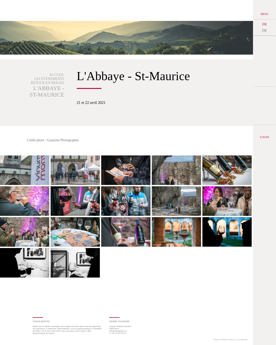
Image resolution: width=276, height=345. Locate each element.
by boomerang (241, 339)
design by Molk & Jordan (223, 339)
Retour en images (47, 83)
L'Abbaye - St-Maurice (47, 91)
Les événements (49, 79)
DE (264, 30)
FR (264, 24)
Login (264, 137)
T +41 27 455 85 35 (117, 333)
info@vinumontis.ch (118, 331)
